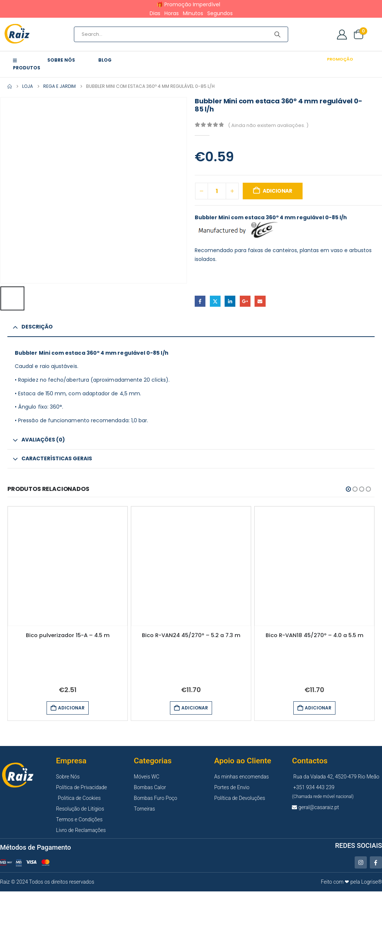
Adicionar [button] (71, 708)
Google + (245, 301)
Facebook (200, 301)
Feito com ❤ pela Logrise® (351, 881)
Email (260, 301)
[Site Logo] (18, 34)
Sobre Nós (61, 60)
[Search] (277, 34)
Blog (105, 60)
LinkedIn (230, 301)
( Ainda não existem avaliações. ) (268, 125)
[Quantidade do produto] (217, 191)
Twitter (215, 301)
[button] (348, 488)
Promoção (340, 59)
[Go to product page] (67, 565)
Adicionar (277, 191)
